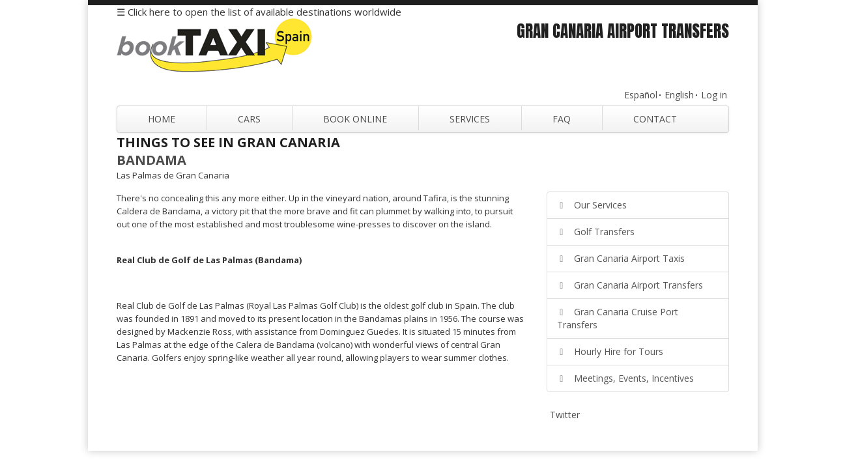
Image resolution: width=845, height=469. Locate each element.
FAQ (561, 119)
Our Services (592, 205)
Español (640, 95)
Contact (655, 119)
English (679, 95)
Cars (249, 119)
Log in (714, 95)
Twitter (565, 414)
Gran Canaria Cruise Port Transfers (617, 318)
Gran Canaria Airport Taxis (621, 258)
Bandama (151, 160)
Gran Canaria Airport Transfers (630, 285)
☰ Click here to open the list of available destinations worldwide (259, 11)
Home (161, 119)
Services (470, 119)
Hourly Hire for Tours (610, 351)
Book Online (355, 119)
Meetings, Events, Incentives (625, 378)
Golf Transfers (596, 231)
